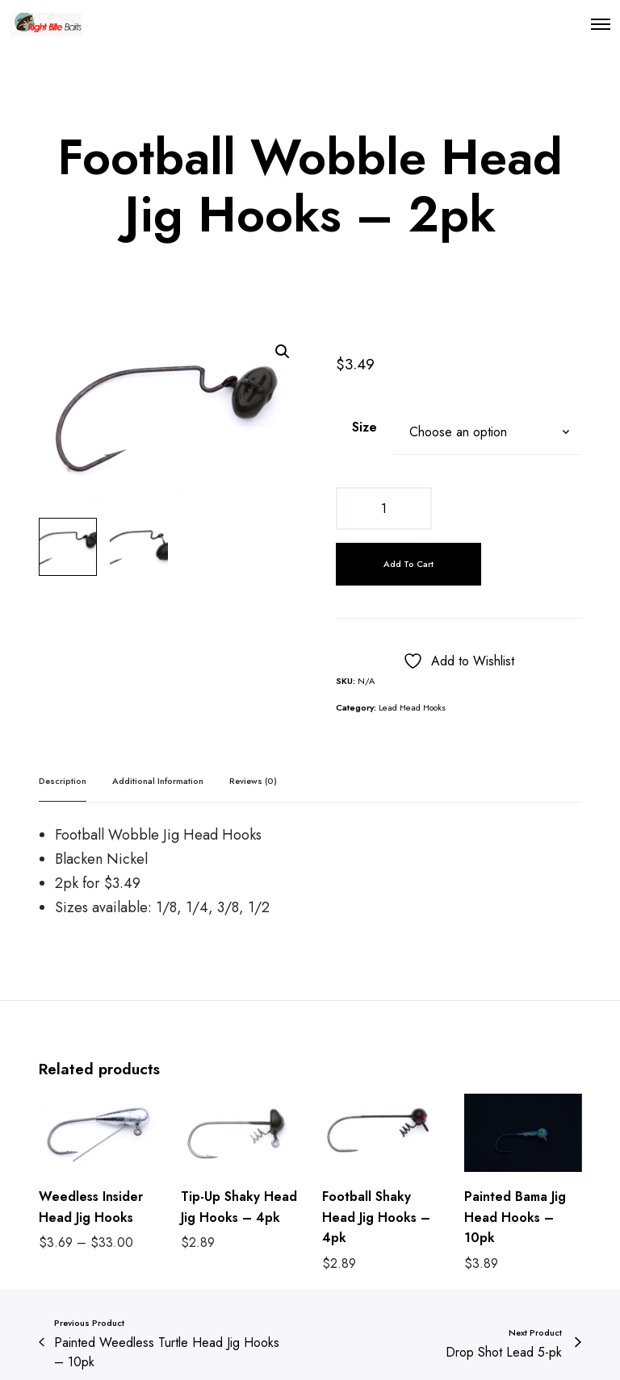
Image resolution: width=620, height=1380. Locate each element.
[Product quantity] (384, 508)
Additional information (157, 780)
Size (364, 427)
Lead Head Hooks (412, 707)
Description (62, 780)
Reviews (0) (253, 780)
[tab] (62, 781)
